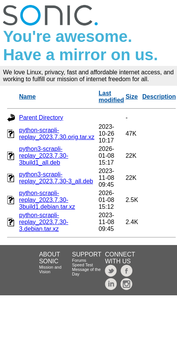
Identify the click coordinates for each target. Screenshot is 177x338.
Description (159, 96)
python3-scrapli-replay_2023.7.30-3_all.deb (56, 177)
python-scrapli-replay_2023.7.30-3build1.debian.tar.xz (47, 200)
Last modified (111, 96)
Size (132, 96)
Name (27, 96)
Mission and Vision (50, 269)
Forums (79, 260)
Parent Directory (41, 117)
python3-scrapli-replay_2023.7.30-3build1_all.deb (43, 156)
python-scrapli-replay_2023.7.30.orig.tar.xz (56, 133)
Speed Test (82, 265)
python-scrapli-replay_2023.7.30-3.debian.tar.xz (43, 222)
